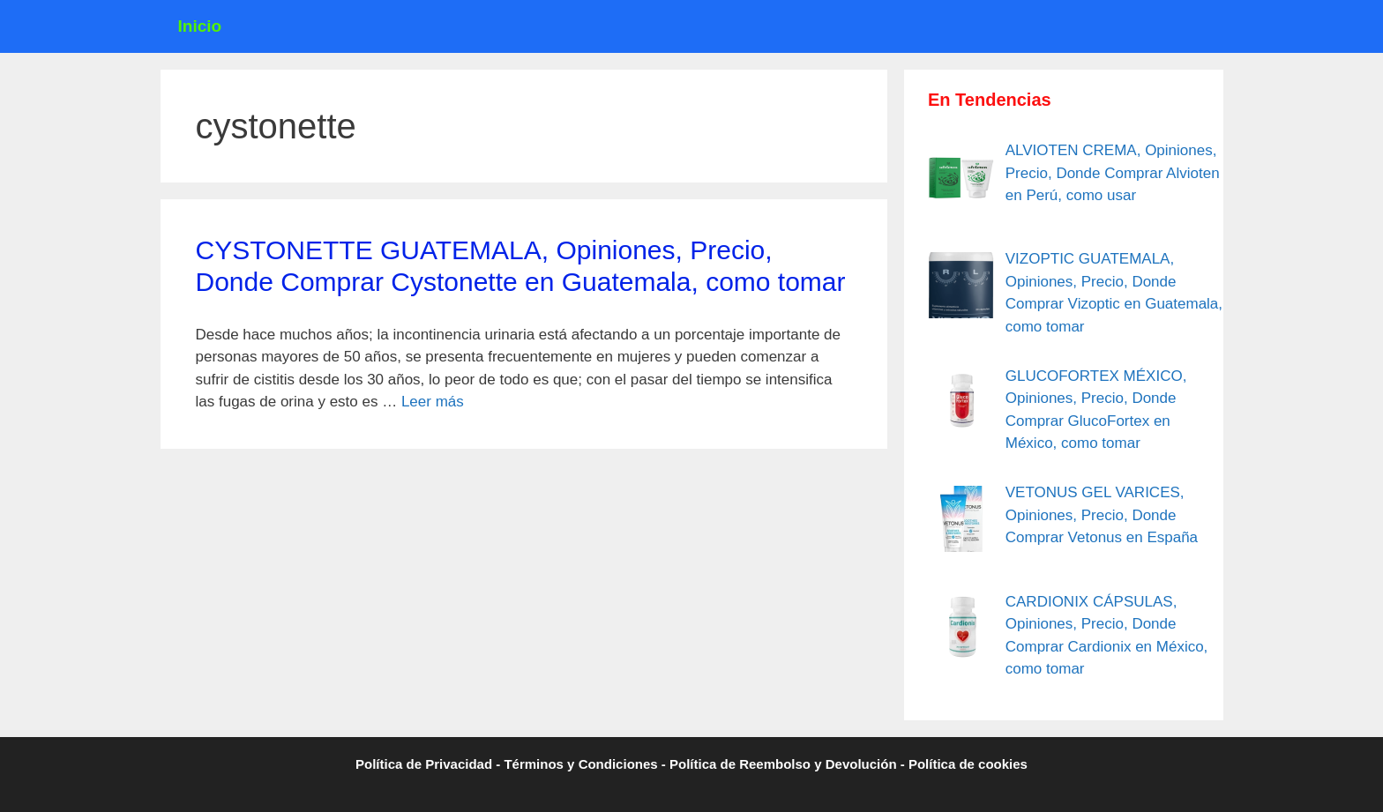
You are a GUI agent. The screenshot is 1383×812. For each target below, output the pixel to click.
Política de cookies (968, 763)
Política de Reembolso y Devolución (783, 763)
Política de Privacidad (423, 763)
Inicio (200, 26)
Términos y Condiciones (580, 763)
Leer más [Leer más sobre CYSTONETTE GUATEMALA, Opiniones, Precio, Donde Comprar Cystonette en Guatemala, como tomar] (432, 401)
